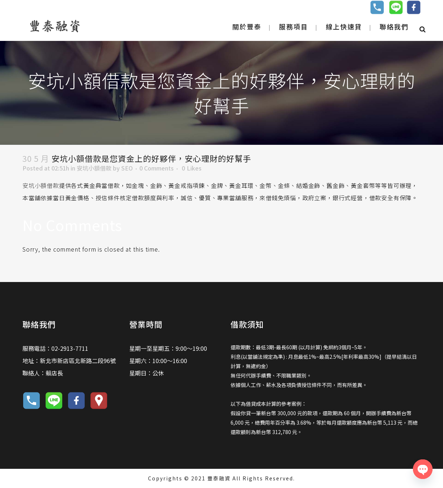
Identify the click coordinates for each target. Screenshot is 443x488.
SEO (127, 168)
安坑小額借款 (94, 168)
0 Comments (156, 168)
